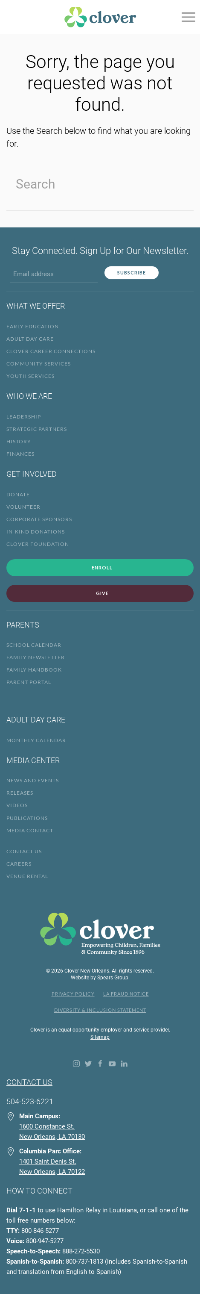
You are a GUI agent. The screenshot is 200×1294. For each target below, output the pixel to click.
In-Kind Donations (35, 531)
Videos (17, 805)
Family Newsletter (35, 657)
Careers (19, 864)
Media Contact (29, 830)
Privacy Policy (73, 993)
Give (102, 593)
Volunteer (23, 507)
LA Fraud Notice (126, 993)
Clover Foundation (37, 544)
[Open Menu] (188, 17)
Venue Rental (27, 876)
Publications (27, 818)
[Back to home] (100, 17)
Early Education (32, 326)
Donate (18, 494)
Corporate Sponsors (39, 519)
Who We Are (29, 396)
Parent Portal (28, 682)
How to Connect (39, 1190)
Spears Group (112, 978)
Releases (19, 793)
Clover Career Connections (51, 351)
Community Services (38, 363)
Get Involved (31, 473)
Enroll (102, 567)
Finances (20, 454)
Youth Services (30, 376)
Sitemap (100, 1037)
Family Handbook (34, 669)
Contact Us (24, 851)
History (18, 441)
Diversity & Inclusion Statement (100, 1010)
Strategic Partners (36, 429)
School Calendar (33, 645)
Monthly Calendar (36, 740)
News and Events (32, 780)
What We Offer (35, 305)
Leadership (23, 416)
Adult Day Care (30, 339)
